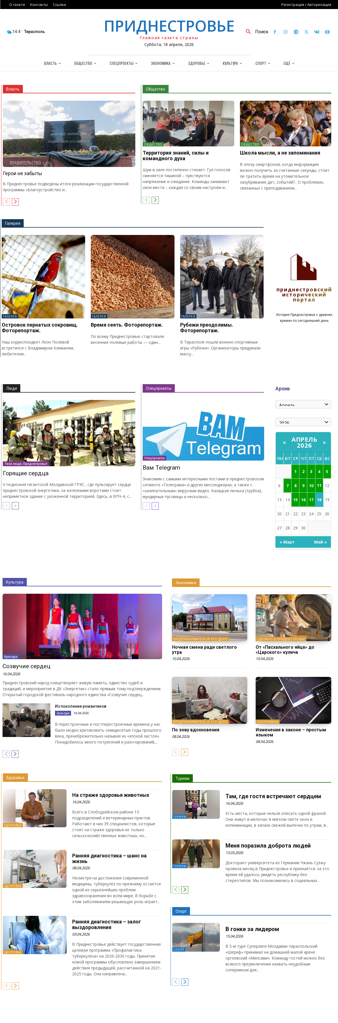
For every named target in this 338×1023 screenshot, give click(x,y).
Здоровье (15, 777)
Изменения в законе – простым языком (291, 732)
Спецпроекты (158, 388)
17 (311, 499)
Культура (14, 582)
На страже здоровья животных (110, 795)
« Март (287, 542)
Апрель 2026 (304, 442)
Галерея (12, 223)
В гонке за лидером (252, 929)
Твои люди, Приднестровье (26, 464)
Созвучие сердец (26, 666)
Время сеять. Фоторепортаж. (127, 325)
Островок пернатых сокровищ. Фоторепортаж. (40, 327)
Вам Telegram (161, 467)
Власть (12, 89)
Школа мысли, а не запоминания (280, 153)
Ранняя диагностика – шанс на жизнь (109, 858)
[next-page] (15, 202)
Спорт (181, 911)
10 (311, 485)
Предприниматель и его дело (200, 639)
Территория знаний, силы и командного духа (176, 155)
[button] (255, 32)
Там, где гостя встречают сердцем (273, 796)
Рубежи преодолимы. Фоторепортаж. (206, 327)
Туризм (182, 778)
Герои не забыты (22, 173)
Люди (11, 388)
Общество (155, 89)
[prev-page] (6, 202)
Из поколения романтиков (80, 706)
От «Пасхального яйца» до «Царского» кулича (285, 649)
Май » (320, 542)
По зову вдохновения (195, 729)
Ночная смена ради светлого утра (204, 649)
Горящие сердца (25, 473)
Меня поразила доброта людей (268, 845)
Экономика (185, 582)
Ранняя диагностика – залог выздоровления (106, 924)
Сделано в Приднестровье (281, 639)
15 (295, 499)
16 (303, 499)
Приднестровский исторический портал (304, 295)
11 (319, 485)
